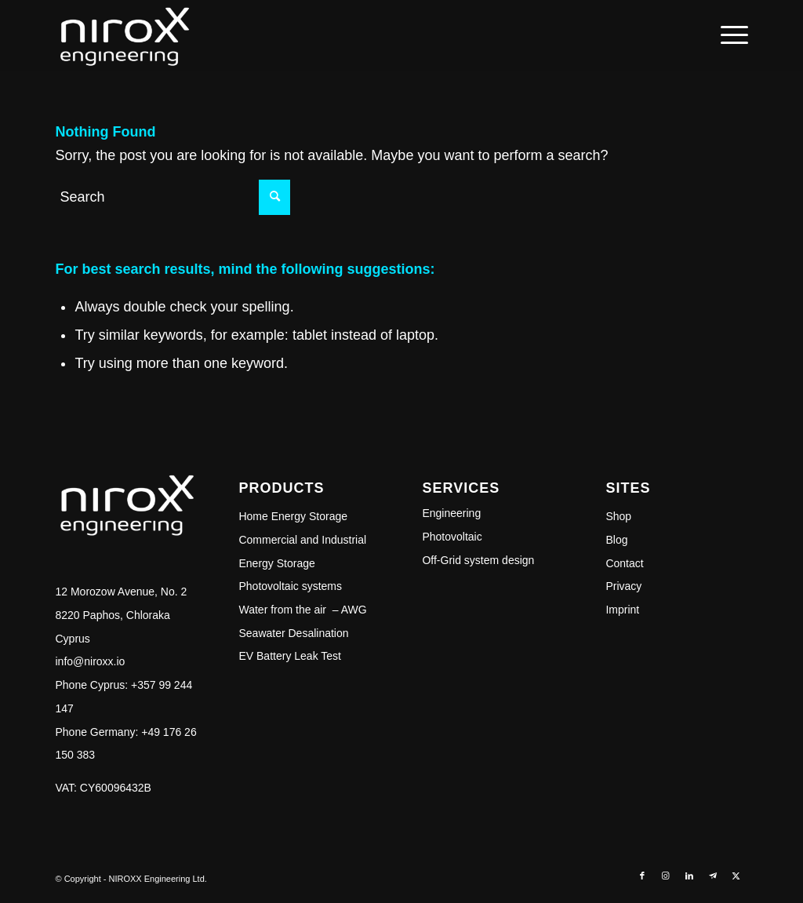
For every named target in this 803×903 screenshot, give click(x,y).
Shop (618, 516)
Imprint (622, 609)
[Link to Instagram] (666, 875)
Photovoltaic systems (290, 586)
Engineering (451, 513)
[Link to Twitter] (736, 875)
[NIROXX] (124, 35)
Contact (624, 563)
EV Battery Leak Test (289, 656)
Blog (616, 539)
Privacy (623, 586)
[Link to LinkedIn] (689, 875)
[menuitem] (729, 35)
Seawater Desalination (293, 633)
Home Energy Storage (292, 516)
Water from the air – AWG (302, 609)
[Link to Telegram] (713, 875)
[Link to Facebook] (642, 875)
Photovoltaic (451, 536)
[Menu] (729, 35)
